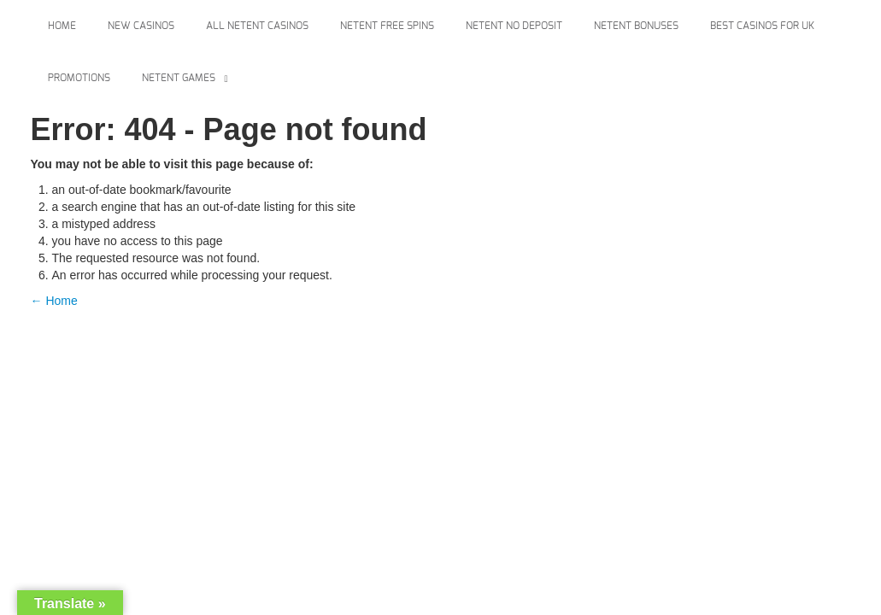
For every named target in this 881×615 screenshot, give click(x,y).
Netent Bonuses (636, 25)
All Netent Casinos (257, 25)
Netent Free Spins (387, 25)
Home (62, 25)
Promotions (79, 78)
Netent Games (178, 78)
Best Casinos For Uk (762, 25)
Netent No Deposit (514, 25)
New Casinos (141, 25)
